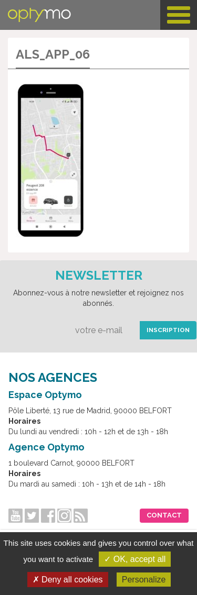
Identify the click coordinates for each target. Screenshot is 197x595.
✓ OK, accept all (134, 559)
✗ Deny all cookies (68, 579)
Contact (164, 515)
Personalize (144, 579)
